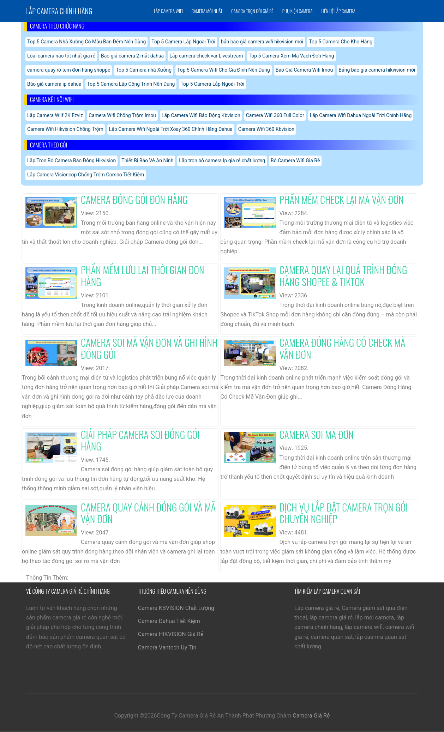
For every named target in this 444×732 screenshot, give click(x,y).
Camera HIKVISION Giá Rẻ (171, 634)
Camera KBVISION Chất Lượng (176, 608)
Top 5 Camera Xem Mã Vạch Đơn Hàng (291, 56)
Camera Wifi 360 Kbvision (266, 129)
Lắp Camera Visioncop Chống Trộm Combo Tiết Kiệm (85, 174)
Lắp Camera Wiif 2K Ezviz (55, 115)
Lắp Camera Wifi (168, 10)
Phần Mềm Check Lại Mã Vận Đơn (342, 199)
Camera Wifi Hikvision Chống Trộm (65, 129)
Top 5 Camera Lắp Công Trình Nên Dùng (131, 84)
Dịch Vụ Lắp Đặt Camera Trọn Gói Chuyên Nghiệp (344, 513)
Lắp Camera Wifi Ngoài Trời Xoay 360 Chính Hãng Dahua (171, 129)
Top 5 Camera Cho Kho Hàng (340, 41)
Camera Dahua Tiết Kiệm (169, 621)
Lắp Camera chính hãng (59, 11)
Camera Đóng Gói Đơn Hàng (134, 199)
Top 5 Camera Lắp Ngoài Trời (183, 41)
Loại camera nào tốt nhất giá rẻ (61, 56)
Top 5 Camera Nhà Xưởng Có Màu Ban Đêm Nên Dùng (86, 41)
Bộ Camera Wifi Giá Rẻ (295, 160)
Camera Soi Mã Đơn (317, 434)
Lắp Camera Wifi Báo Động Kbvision (201, 115)
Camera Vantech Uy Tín (167, 647)
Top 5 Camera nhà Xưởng (144, 70)
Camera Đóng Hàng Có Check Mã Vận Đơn (343, 348)
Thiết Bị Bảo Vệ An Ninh (147, 160)
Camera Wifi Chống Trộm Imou (122, 115)
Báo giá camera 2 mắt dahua (132, 56)
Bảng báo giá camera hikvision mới (376, 70)
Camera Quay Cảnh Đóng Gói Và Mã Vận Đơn (148, 513)
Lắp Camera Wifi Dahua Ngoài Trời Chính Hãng (361, 115)
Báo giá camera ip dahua (54, 84)
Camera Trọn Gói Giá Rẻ (252, 10)
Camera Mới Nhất (207, 10)
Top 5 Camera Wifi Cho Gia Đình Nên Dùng (223, 70)
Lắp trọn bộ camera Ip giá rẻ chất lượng (222, 160)
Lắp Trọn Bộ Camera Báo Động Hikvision (71, 160)
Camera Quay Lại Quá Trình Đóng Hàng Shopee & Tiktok (343, 275)
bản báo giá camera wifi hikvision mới (262, 41)
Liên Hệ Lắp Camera (338, 10)
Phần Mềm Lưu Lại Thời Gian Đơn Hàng (142, 275)
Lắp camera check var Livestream (206, 56)
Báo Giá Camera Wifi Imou (304, 70)
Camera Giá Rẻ (311, 715)
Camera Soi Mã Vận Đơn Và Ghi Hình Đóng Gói (149, 348)
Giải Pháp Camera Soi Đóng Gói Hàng (140, 440)
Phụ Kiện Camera (297, 10)
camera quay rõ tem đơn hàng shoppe (68, 70)
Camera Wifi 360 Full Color (275, 115)
